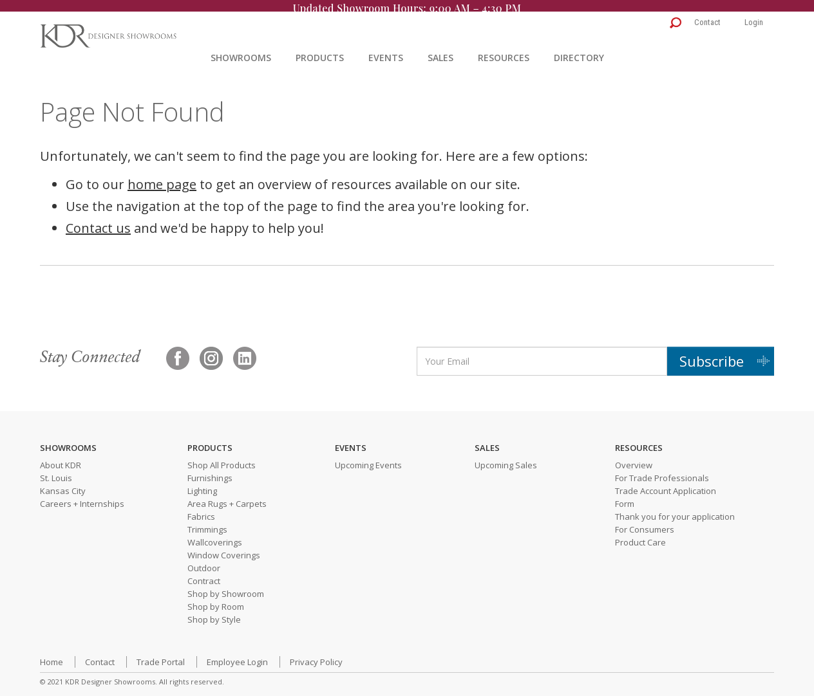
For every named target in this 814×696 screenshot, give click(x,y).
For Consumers (644, 523)
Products (320, 50)
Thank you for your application (675, 510)
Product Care (640, 536)
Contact (707, 15)
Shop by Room (215, 600)
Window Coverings (223, 548)
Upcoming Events (368, 458)
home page (162, 177)
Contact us (98, 221)
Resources (503, 50)
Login (753, 15)
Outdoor (203, 561)
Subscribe (711, 353)
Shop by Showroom (225, 587)
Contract (203, 574)
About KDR (60, 458)
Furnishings (209, 471)
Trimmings (207, 523)
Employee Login (237, 655)
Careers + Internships (82, 497)
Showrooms (241, 50)
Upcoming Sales (506, 458)
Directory (579, 50)
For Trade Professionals (662, 471)
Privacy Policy (316, 655)
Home (51, 655)
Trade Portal (161, 655)
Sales (440, 50)
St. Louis (56, 471)
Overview (633, 458)
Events (385, 50)
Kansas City (63, 484)
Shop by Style (214, 613)
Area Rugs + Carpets (227, 497)
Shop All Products (221, 458)
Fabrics (201, 510)
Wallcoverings (214, 536)
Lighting (202, 484)
